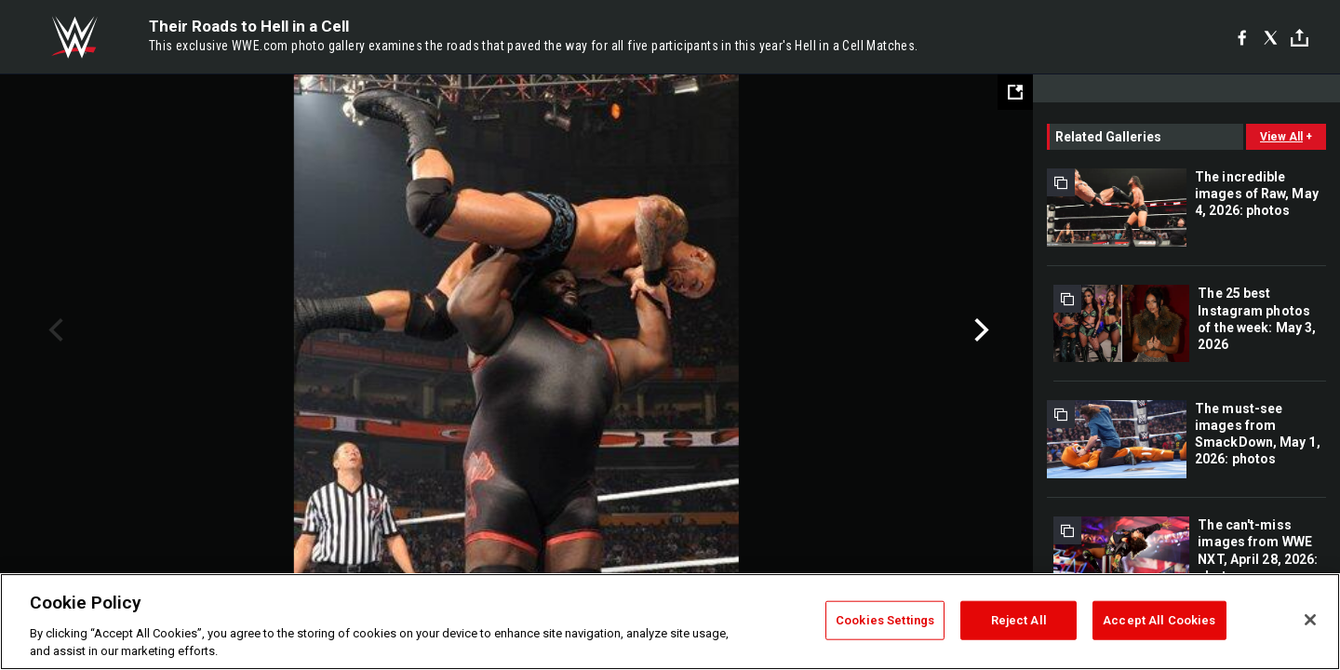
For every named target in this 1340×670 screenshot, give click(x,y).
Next (979, 330)
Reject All (1019, 620)
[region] (670, 621)
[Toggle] (1299, 38)
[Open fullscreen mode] (1015, 92)
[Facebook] (1241, 37)
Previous (53, 330)
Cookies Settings (885, 620)
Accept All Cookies (1159, 620)
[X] (1270, 37)
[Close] (1310, 619)
